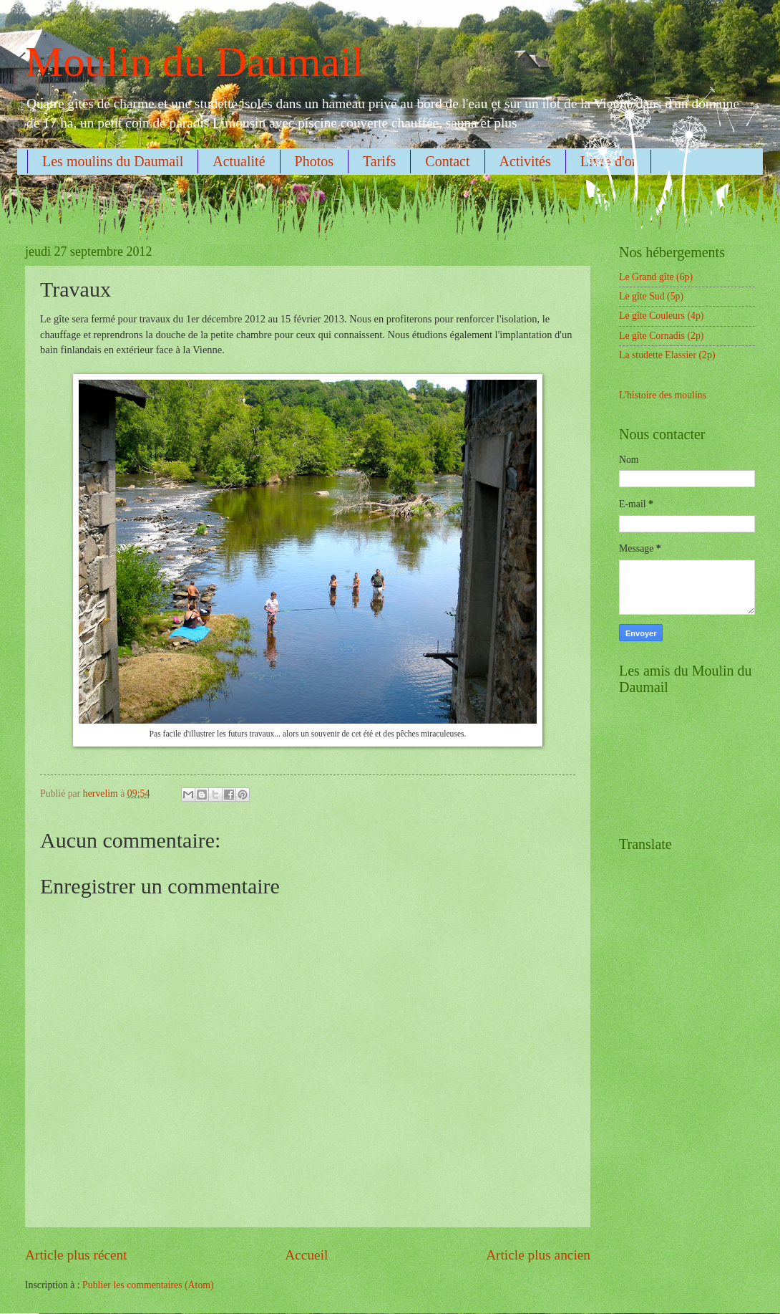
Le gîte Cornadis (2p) (661, 335)
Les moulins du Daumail (112, 161)
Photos (314, 161)
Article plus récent (76, 1254)
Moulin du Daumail (194, 61)
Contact (447, 161)
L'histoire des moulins (662, 395)
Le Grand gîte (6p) (656, 277)
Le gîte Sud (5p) (651, 296)
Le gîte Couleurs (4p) (661, 315)
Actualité (239, 161)
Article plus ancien (538, 1254)
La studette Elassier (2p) (667, 355)
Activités (525, 161)
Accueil (306, 1254)
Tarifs (379, 161)
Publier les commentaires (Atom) (148, 1285)
